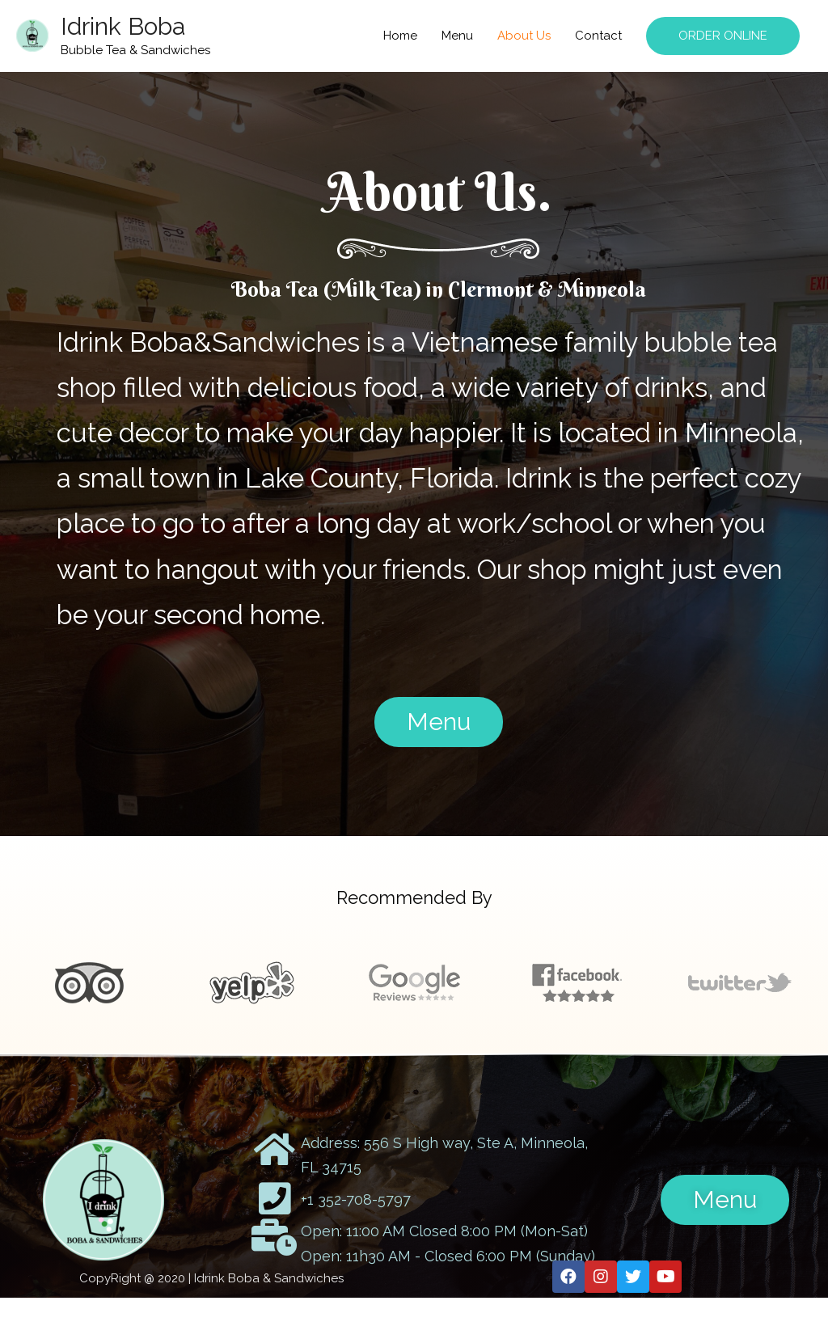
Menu (457, 35)
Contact (598, 35)
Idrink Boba (123, 26)
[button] (438, 722)
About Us (524, 35)
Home (400, 35)
